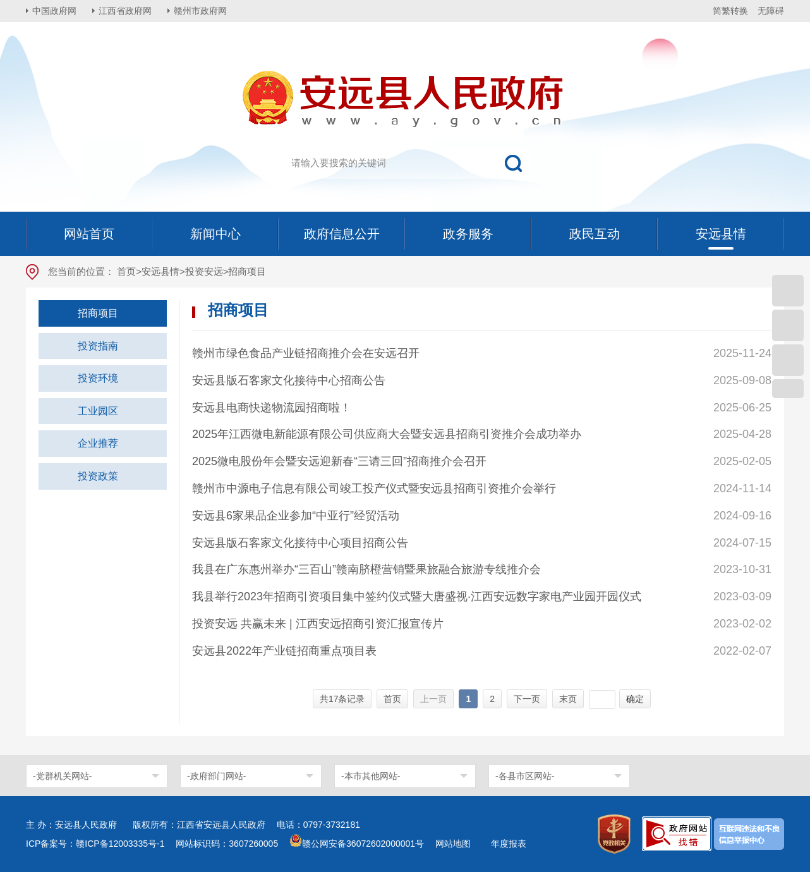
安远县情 (160, 271)
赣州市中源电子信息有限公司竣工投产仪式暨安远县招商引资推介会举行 (374, 488)
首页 (126, 271)
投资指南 (98, 346)
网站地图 (453, 844)
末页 (568, 699)
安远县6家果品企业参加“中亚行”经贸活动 (295, 515)
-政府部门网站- (216, 776)
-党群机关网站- (62, 776)
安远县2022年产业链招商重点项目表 (284, 651)
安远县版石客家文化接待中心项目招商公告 (300, 542)
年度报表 (508, 844)
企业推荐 (98, 443)
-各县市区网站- (524, 776)
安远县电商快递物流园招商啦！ (271, 407)
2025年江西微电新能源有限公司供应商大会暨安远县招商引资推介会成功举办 (386, 434)
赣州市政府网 (200, 11)
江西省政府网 (125, 11)
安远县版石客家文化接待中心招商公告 (288, 380)
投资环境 (98, 378)
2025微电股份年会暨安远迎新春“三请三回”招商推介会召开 (339, 461)
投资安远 (204, 271)
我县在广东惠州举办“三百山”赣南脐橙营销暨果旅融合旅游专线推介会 (366, 569)
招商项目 (98, 313)
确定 (635, 699)
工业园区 (98, 411)
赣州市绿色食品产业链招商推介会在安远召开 (306, 353)
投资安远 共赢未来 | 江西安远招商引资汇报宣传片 (318, 623)
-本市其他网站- (370, 776)
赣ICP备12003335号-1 (120, 844)
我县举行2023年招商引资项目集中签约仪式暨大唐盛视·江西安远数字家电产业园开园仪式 (416, 596)
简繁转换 (730, 11)
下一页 (527, 699)
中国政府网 (54, 11)
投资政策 (98, 476)
